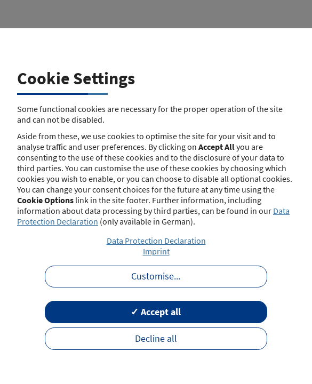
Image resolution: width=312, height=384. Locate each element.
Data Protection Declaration (156, 240)
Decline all (156, 339)
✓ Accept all (156, 312)
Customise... (155, 276)
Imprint (156, 251)
